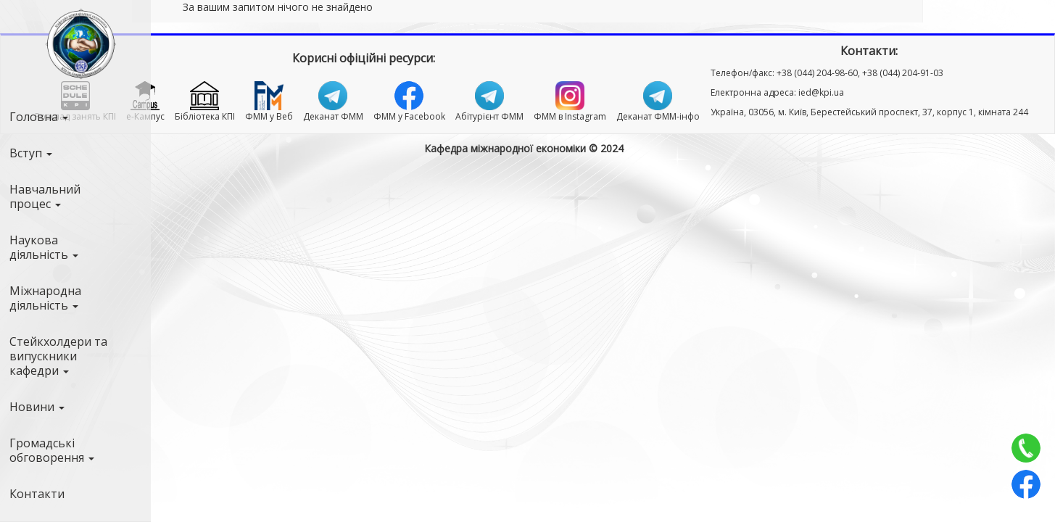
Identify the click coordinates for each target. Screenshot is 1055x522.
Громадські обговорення (51, 450)
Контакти (37, 494)
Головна (38, 117)
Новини (37, 407)
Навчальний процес (44, 196)
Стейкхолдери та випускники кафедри (58, 356)
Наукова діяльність (43, 247)
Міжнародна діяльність (45, 298)
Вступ (30, 153)
